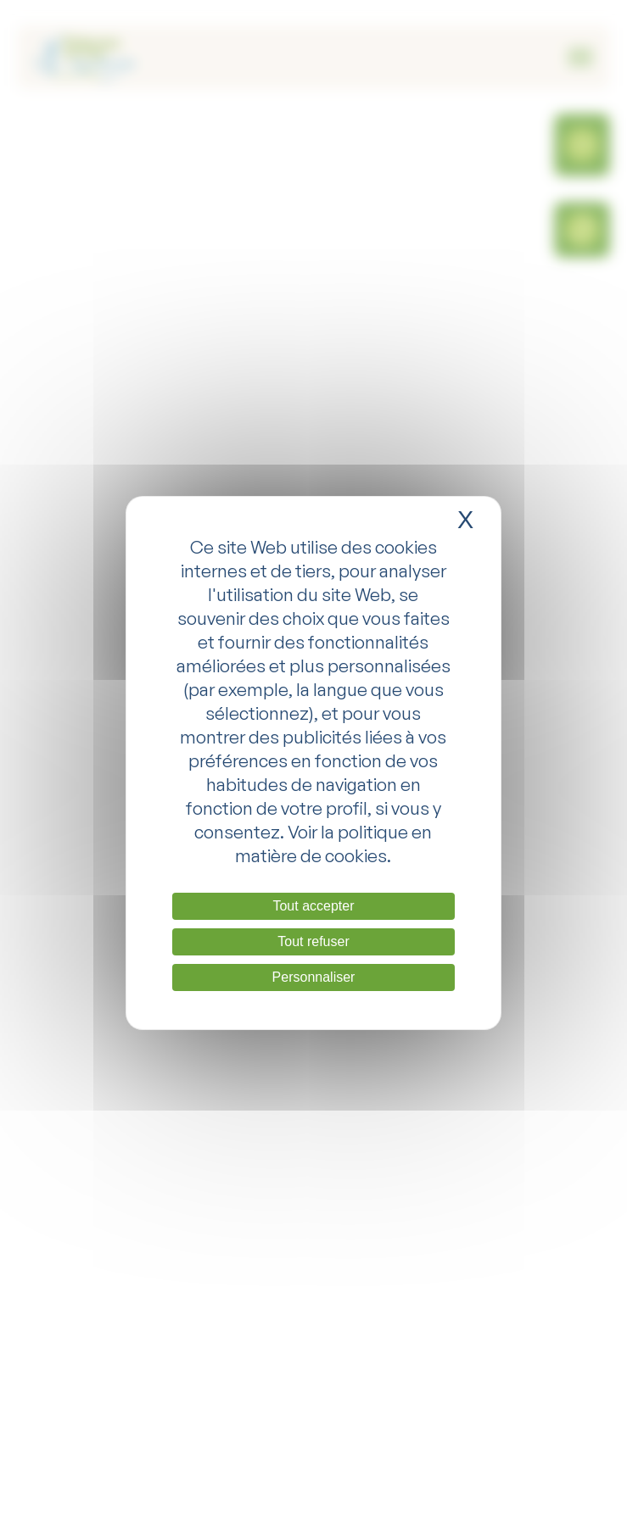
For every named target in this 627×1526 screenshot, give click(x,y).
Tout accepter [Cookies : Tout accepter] (313, 906)
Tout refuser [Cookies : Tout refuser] (313, 941)
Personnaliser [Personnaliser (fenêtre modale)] (313, 977)
